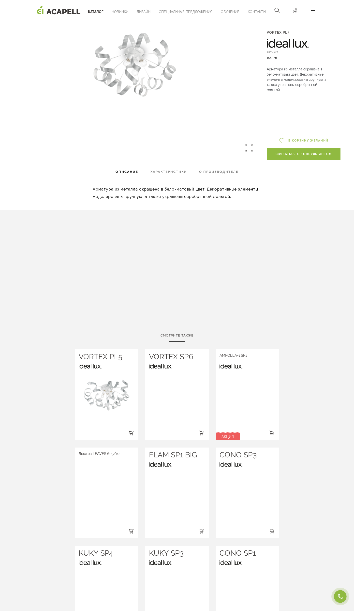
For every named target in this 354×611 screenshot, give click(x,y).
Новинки (120, 12)
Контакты (257, 12)
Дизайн (143, 12)
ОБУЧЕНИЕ (230, 12)
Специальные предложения (185, 12)
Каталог (95, 12)
